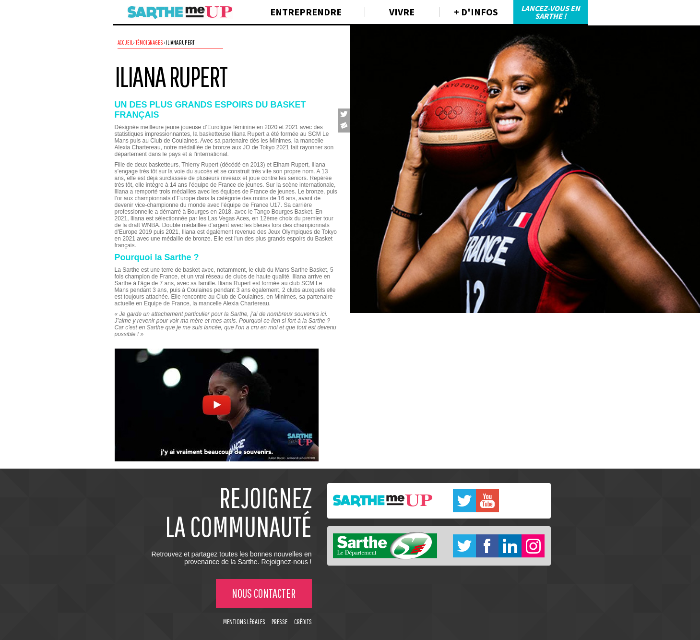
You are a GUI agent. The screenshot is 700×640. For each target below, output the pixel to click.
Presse (279, 621)
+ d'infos (476, 12)
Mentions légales (244, 621)
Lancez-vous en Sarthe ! (550, 12)
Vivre (402, 12)
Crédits (303, 621)
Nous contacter (264, 593)
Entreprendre (306, 12)
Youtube (487, 500)
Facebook (487, 545)
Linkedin (510, 545)
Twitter (464, 500)
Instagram (533, 545)
